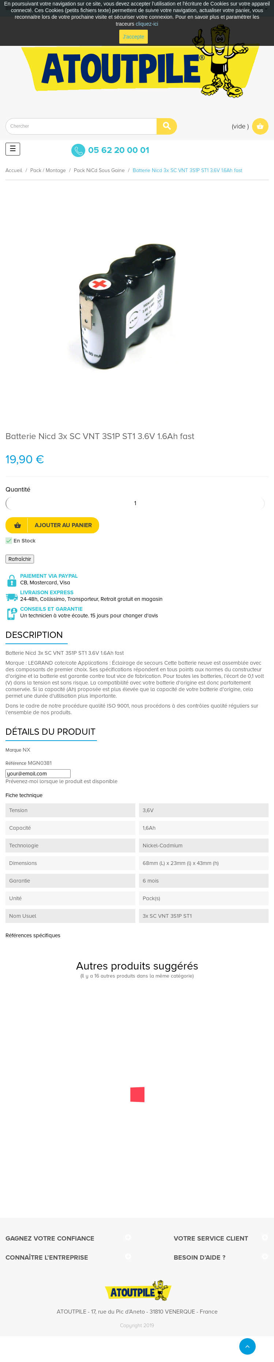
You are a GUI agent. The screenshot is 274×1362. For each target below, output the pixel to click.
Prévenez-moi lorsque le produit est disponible (61, 781)
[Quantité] (135, 503)
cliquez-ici (147, 24)
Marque (13, 750)
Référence (15, 763)
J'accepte (133, 37)
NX (26, 749)
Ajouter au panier (53, 525)
